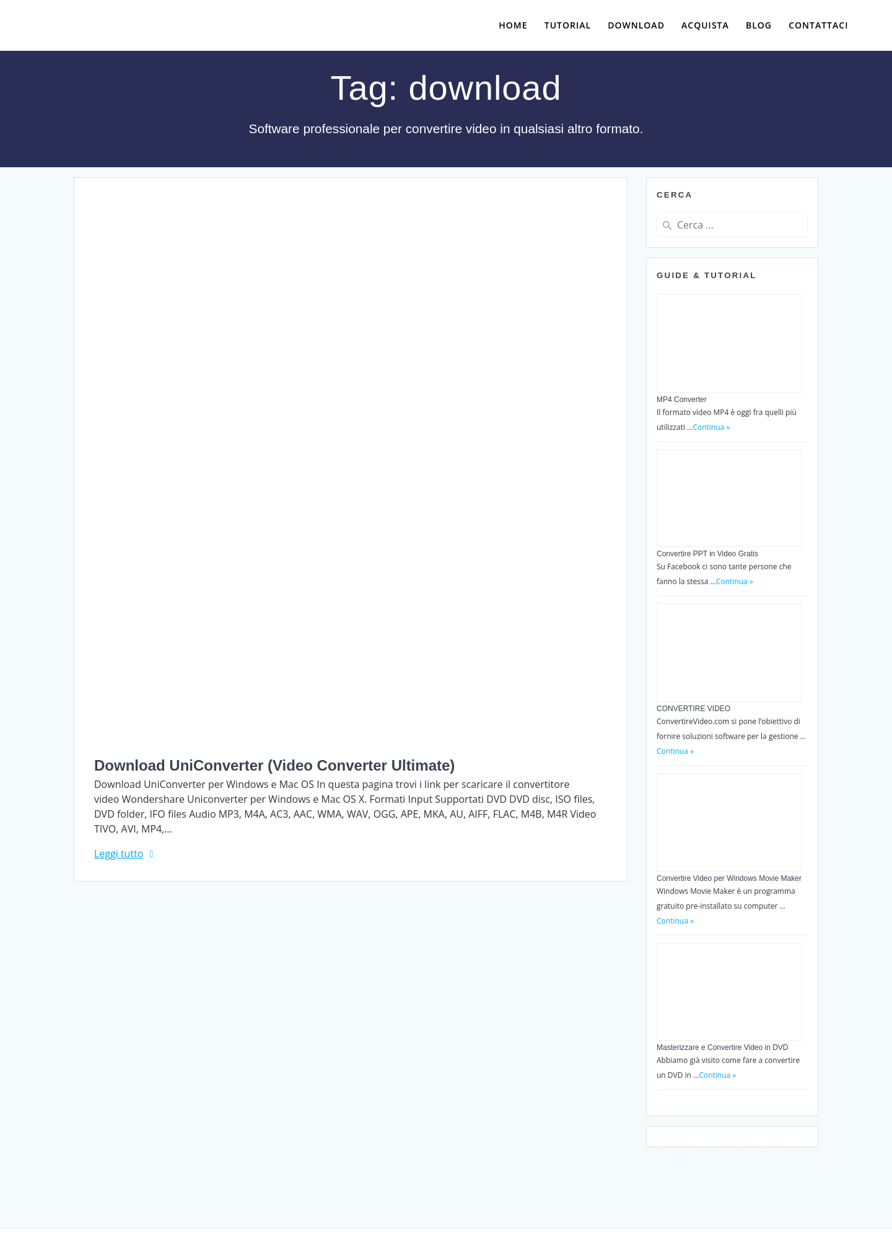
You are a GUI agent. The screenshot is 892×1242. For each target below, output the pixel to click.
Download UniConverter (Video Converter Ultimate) (274, 765)
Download (636, 25)
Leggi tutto (118, 853)
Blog (759, 25)
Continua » (711, 427)
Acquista (705, 25)
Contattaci (818, 25)
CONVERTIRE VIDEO (693, 708)
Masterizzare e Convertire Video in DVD (723, 1047)
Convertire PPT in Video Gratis (707, 553)
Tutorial (567, 25)
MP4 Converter (682, 399)
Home (513, 25)
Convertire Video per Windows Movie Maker (729, 878)
